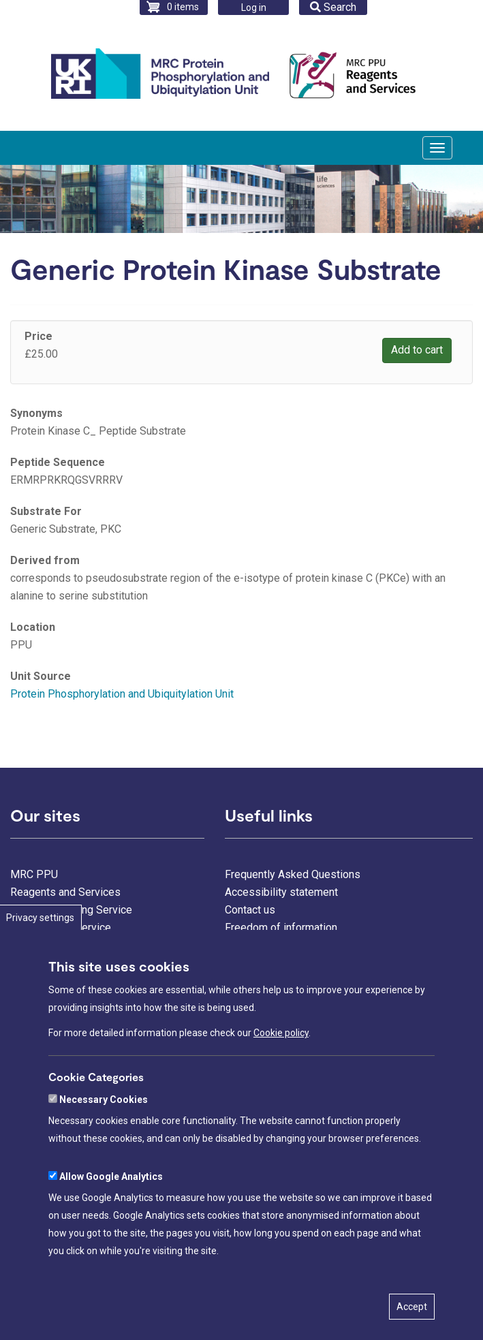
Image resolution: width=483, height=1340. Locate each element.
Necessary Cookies (103, 1099)
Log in (253, 7)
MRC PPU (34, 874)
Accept (411, 1306)
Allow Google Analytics (111, 1176)
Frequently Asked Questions (292, 874)
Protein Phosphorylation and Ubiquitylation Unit (122, 693)
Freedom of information (281, 927)
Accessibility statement (281, 892)
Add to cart (417, 349)
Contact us (250, 909)
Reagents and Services (65, 892)
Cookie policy (281, 1032)
